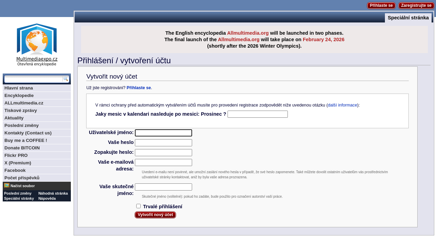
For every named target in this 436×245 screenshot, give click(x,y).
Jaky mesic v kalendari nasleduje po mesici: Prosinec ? (160, 114)
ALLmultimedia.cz (23, 102)
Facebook (15, 170)
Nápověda (47, 198)
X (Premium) (17, 162)
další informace (342, 105)
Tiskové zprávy (20, 110)
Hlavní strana (18, 88)
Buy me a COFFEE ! (25, 140)
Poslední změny (21, 125)
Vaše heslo (121, 142)
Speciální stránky (19, 198)
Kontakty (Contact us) (27, 132)
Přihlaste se (381, 5)
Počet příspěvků (22, 177)
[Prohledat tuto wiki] (33, 79)
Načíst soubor (23, 186)
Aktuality (14, 117)
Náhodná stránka (53, 193)
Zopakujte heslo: (114, 152)
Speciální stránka (408, 17)
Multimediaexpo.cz (37, 43)
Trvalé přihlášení (162, 206)
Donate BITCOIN (22, 147)
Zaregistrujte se (416, 5)
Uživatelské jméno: (111, 132)
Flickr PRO (16, 155)
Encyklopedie (19, 95)
